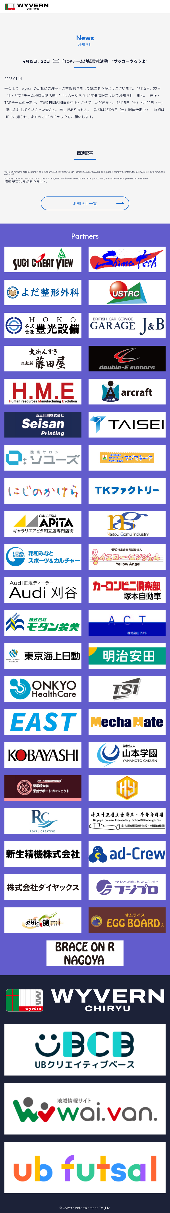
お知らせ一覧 (98, 203)
